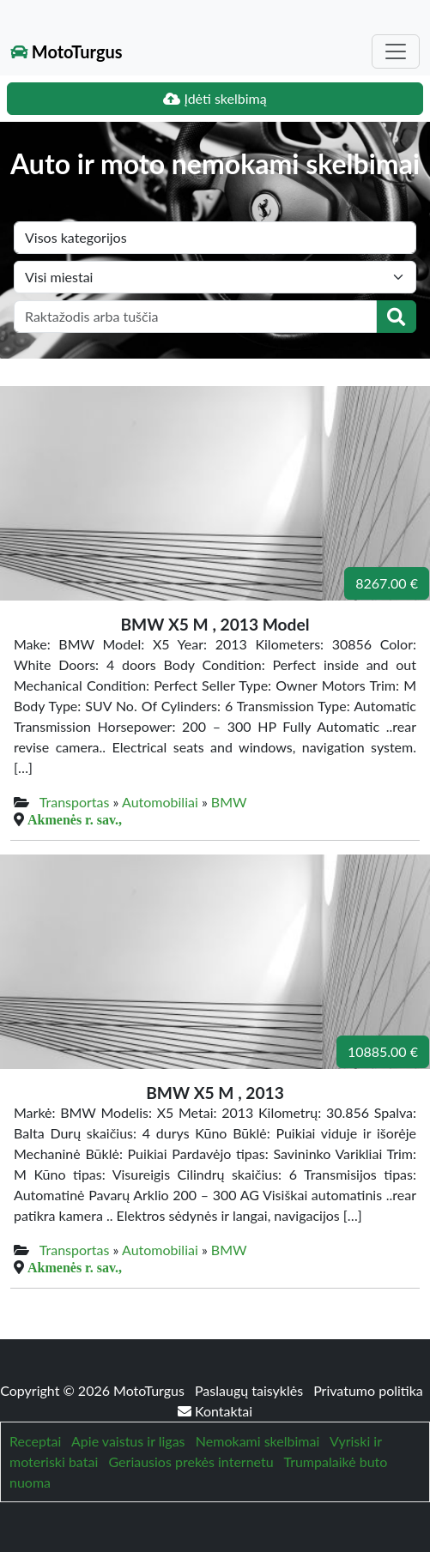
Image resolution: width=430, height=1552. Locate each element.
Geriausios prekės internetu (191, 1461)
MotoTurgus (66, 51)
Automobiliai (160, 802)
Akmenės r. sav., (74, 819)
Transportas (74, 802)
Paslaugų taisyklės (250, 1390)
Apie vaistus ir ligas (128, 1441)
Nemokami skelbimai (257, 1441)
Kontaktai (215, 1411)
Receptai (35, 1441)
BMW (229, 802)
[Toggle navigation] (396, 51)
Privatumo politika (368, 1390)
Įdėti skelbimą (214, 98)
